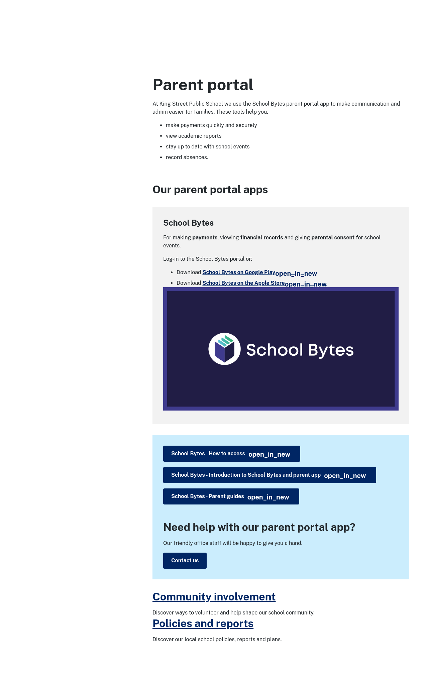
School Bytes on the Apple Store (264, 283)
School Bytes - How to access (230, 454)
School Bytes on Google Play (259, 272)
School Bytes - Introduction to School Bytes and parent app (268, 476)
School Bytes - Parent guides (230, 497)
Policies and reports (202, 623)
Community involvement (214, 596)
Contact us (185, 560)
